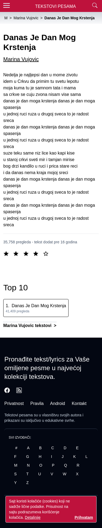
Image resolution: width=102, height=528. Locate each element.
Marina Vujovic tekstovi (28, 325)
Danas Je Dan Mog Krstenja (39, 305)
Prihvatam (84, 517)
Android (57, 403)
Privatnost (14, 403)
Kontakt (79, 403)
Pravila (37, 403)
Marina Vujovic (21, 59)
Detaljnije (33, 517)
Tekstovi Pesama (55, 6)
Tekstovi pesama (18, 415)
